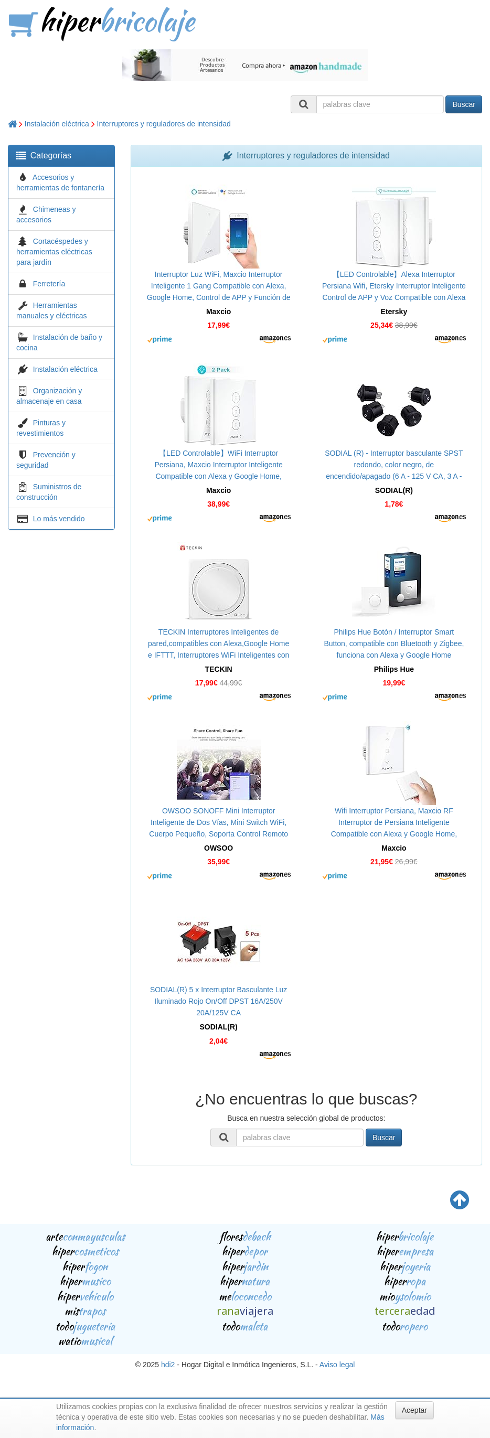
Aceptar (414, 1410)
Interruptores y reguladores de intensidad (164, 124)
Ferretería (49, 284)
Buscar (463, 104)
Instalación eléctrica (57, 124)
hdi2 (168, 1364)
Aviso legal (337, 1364)
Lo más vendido (59, 518)
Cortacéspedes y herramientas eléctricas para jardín (54, 251)
